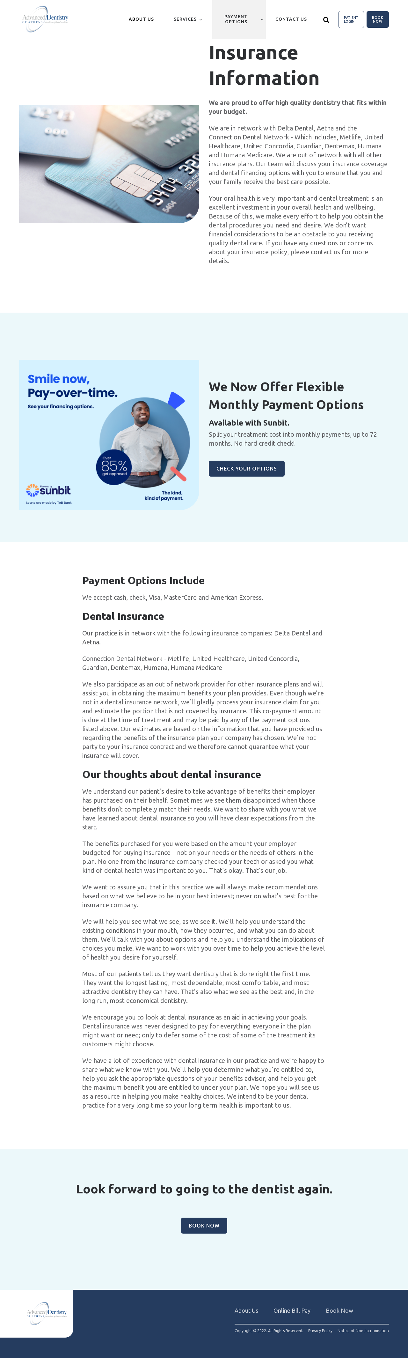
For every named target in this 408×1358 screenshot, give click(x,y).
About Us (246, 1310)
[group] (109, 164)
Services (185, 19)
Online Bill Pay (291, 1310)
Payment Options (236, 19)
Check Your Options (246, 468)
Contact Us (291, 19)
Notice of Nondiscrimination (363, 1331)
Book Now (377, 19)
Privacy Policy (320, 1331)
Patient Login (351, 19)
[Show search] (326, 19)
